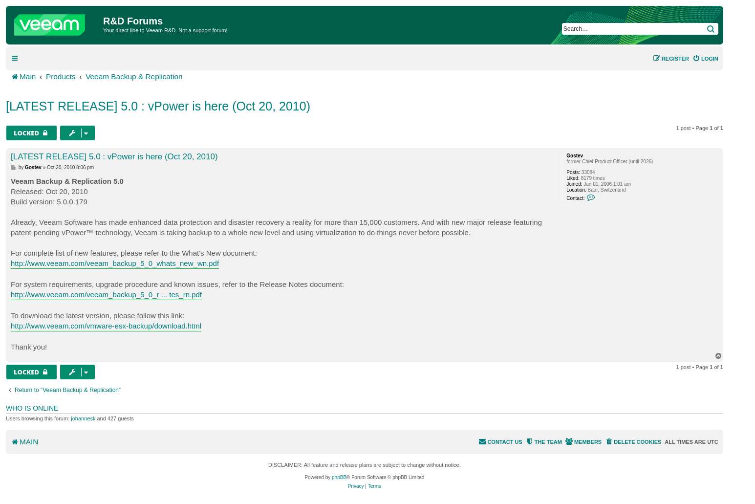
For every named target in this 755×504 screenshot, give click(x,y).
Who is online (32, 408)
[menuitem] (705, 59)
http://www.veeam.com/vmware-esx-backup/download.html (106, 326)
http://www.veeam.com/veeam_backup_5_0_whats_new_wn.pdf (115, 263)
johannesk (83, 418)
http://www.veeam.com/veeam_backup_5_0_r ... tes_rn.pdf (106, 294)
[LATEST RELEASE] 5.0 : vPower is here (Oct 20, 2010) (158, 106)
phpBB (339, 477)
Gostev (574, 155)
